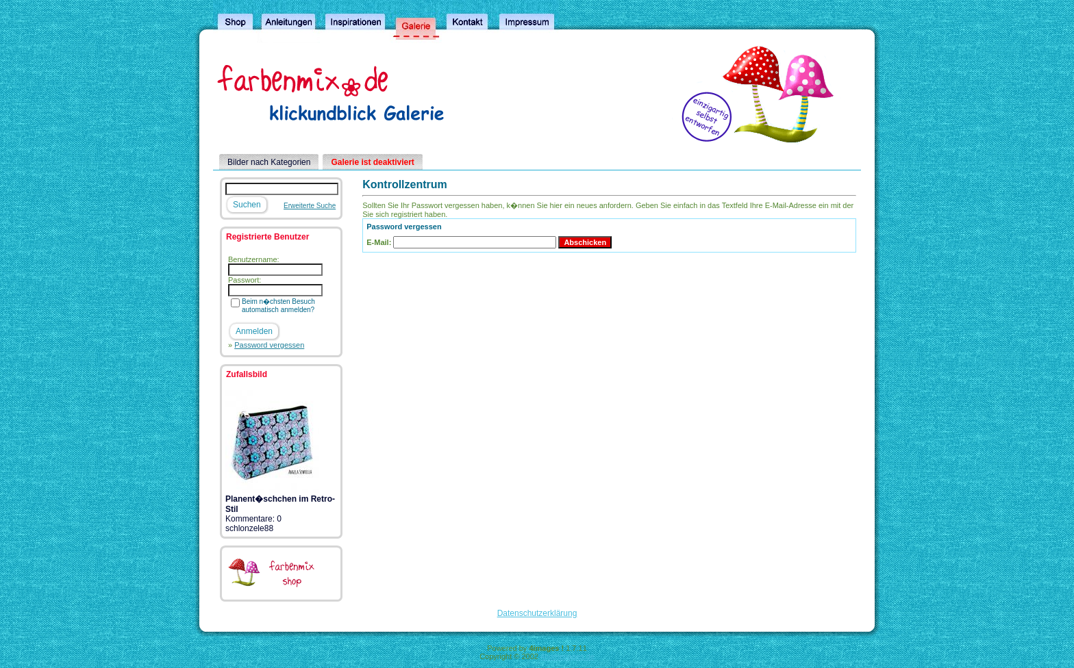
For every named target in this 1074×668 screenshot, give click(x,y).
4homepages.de (567, 656)
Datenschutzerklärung (537, 613)
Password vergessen (269, 345)
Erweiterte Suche (310, 205)
